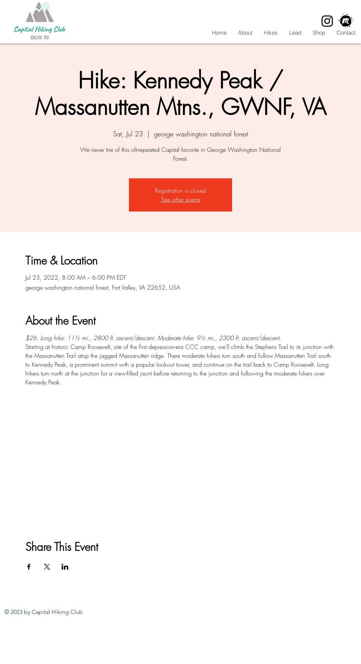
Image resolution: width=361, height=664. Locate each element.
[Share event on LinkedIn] (65, 567)
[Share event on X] (46, 567)
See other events (180, 199)
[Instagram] (327, 20)
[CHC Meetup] (346, 20)
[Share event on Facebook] (28, 567)
